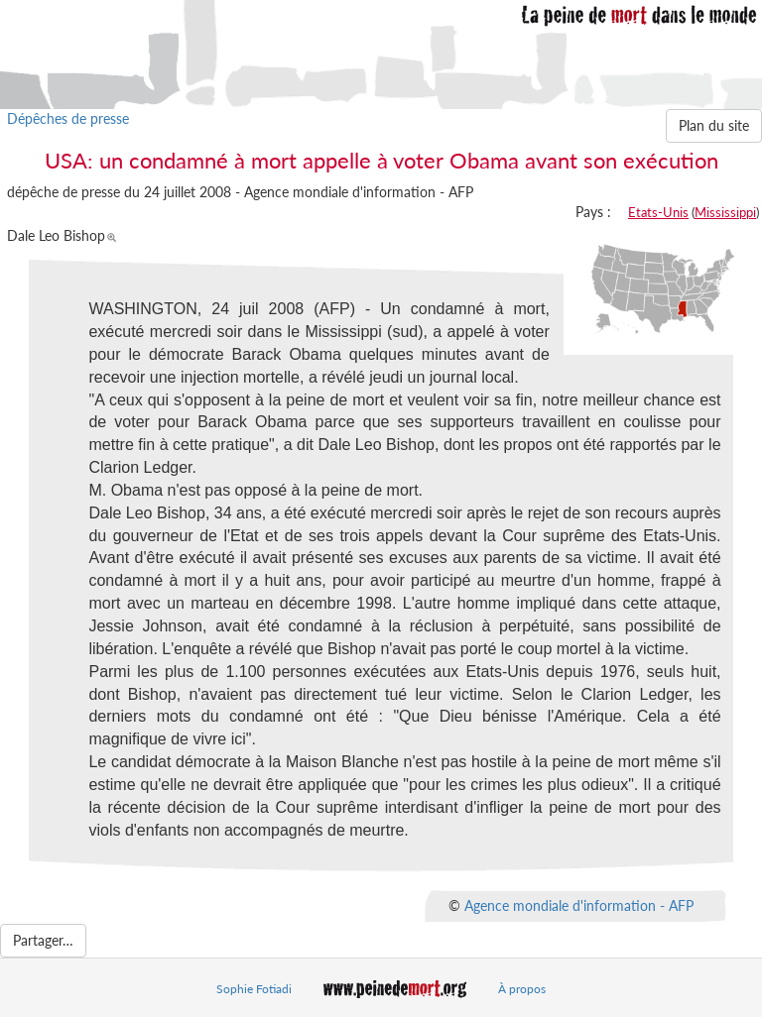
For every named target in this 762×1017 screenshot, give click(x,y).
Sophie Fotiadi (254, 988)
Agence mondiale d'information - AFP (579, 905)
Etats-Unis (658, 212)
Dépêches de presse (68, 118)
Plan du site (714, 125)
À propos (522, 988)
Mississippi (725, 212)
